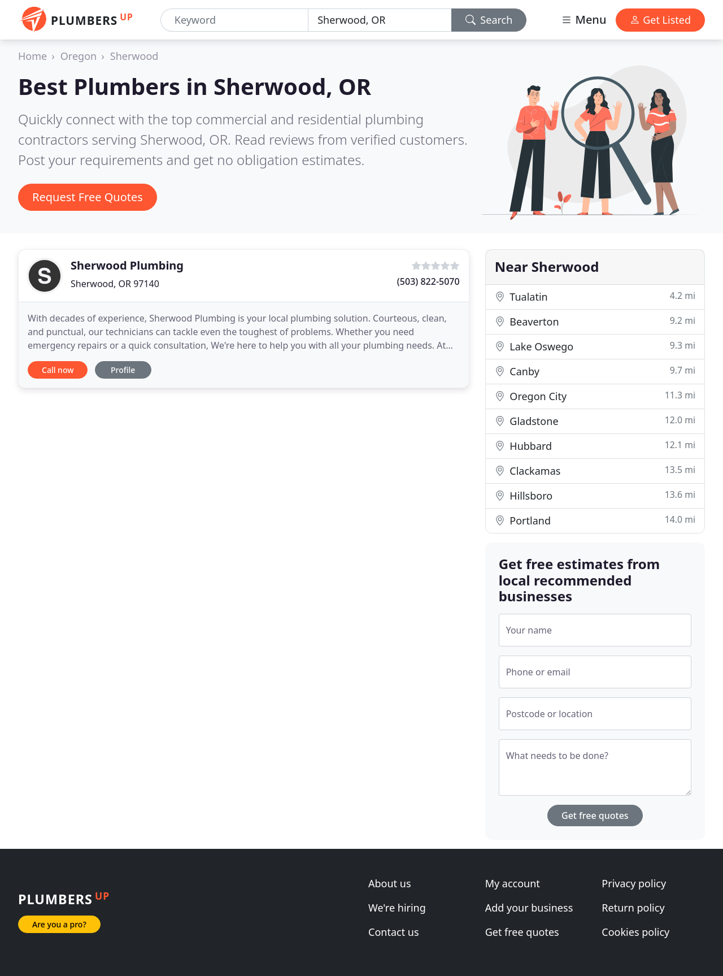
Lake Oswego (595, 346)
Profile (123, 370)
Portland (595, 520)
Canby (595, 371)
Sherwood (134, 56)
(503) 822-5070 (428, 281)
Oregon (78, 56)
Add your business (529, 907)
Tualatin (595, 296)
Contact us (393, 932)
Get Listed (660, 20)
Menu (583, 19)
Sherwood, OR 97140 (115, 283)
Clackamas (595, 470)
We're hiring (397, 907)
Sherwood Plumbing (127, 265)
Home (32, 56)
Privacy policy (634, 883)
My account (512, 883)
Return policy (633, 907)
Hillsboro (595, 495)
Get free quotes (595, 815)
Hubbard (595, 446)
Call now (57, 370)
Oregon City (595, 396)
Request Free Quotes (87, 197)
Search (489, 20)
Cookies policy (635, 932)
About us (389, 883)
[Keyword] (234, 20)
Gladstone (595, 421)
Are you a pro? (59, 924)
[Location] (379, 20)
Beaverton (595, 321)
